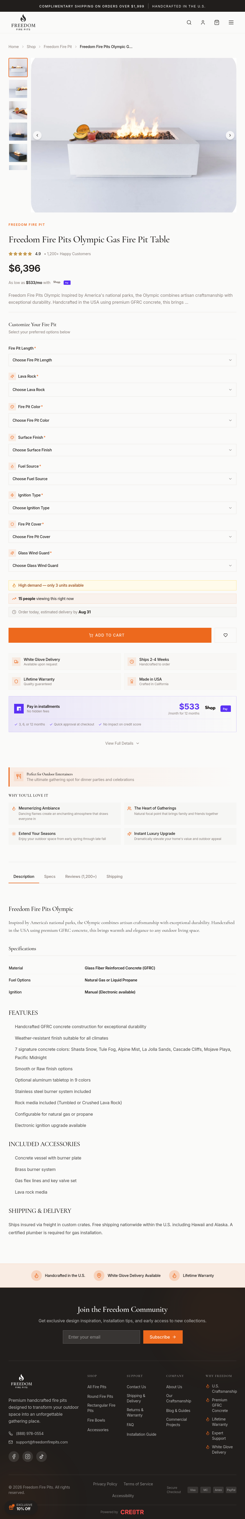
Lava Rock (28, 377)
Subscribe (163, 1337)
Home (14, 46)
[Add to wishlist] (225, 644)
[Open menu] (231, 22)
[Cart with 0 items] (217, 22)
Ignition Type (30, 501)
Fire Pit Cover (31, 530)
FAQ (130, 1424)
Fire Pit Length (22, 348)
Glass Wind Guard (35, 560)
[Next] (230, 135)
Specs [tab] (57, 886)
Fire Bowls (96, 1420)
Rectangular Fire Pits (101, 1408)
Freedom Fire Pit (58, 46)
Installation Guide (141, 1434)
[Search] (189, 22)
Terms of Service (138, 1484)
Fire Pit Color (30, 409)
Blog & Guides (178, 1410)
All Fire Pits (96, 1386)
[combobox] (122, 360)
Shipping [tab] (132, 886)
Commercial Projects (176, 1422)
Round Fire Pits (100, 1396)
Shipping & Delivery (136, 1398)
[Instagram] (27, 1456)
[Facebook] (14, 1456)
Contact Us (136, 1386)
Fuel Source (29, 471)
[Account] (203, 22)
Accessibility (123, 1495)
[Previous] (37, 135)
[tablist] (122, 886)
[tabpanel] (122, 1070)
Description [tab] (26, 886)
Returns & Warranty (135, 1412)
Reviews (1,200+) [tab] (93, 886)
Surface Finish (32, 441)
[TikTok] (41, 1456)
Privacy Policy (105, 1484)
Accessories (98, 1429)
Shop (31, 46)
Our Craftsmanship (178, 1398)
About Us (174, 1386)
